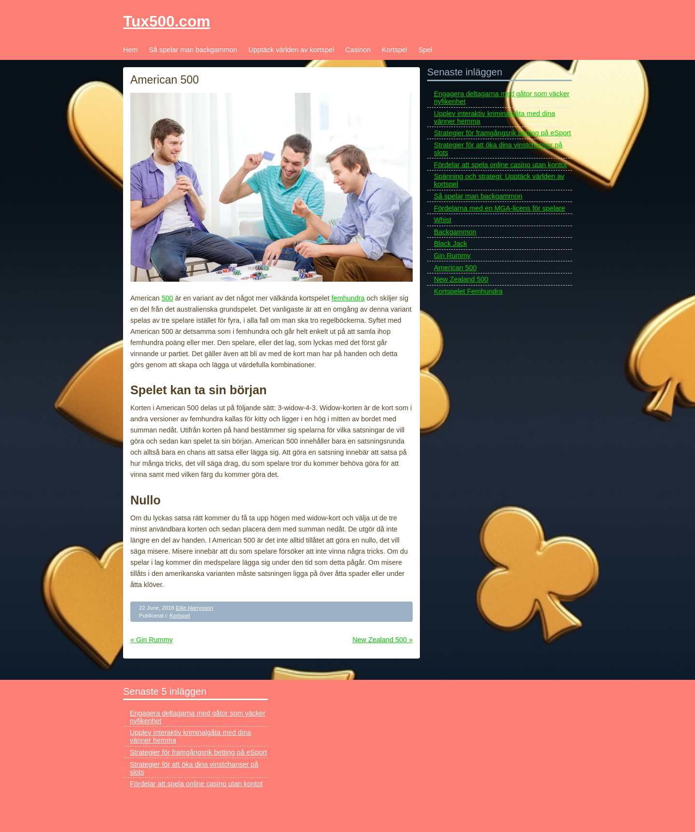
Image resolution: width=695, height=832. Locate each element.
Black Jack (450, 243)
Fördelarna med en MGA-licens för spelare (499, 208)
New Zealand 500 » (382, 640)
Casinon (358, 50)
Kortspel (394, 50)
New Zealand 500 (461, 279)
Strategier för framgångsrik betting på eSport (502, 133)
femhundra (348, 298)
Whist (442, 220)
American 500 (455, 268)
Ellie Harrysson (194, 608)
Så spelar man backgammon (193, 50)
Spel (425, 50)
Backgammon (455, 232)
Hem (130, 50)
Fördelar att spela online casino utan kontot (500, 165)
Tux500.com (166, 21)
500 (167, 298)
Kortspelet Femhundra (468, 291)
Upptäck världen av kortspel (291, 50)
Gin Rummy (452, 255)
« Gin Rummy (151, 640)
